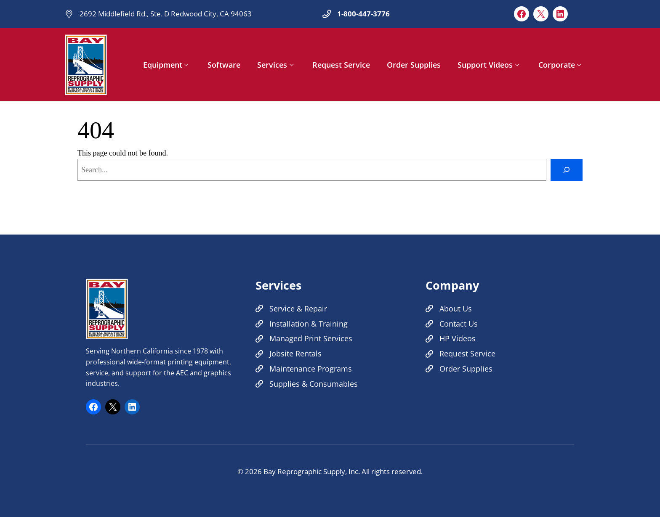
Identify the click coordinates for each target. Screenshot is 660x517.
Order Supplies (414, 65)
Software (224, 65)
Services (272, 65)
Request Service (341, 65)
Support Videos (485, 65)
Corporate (556, 65)
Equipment (162, 65)
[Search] (567, 170)
